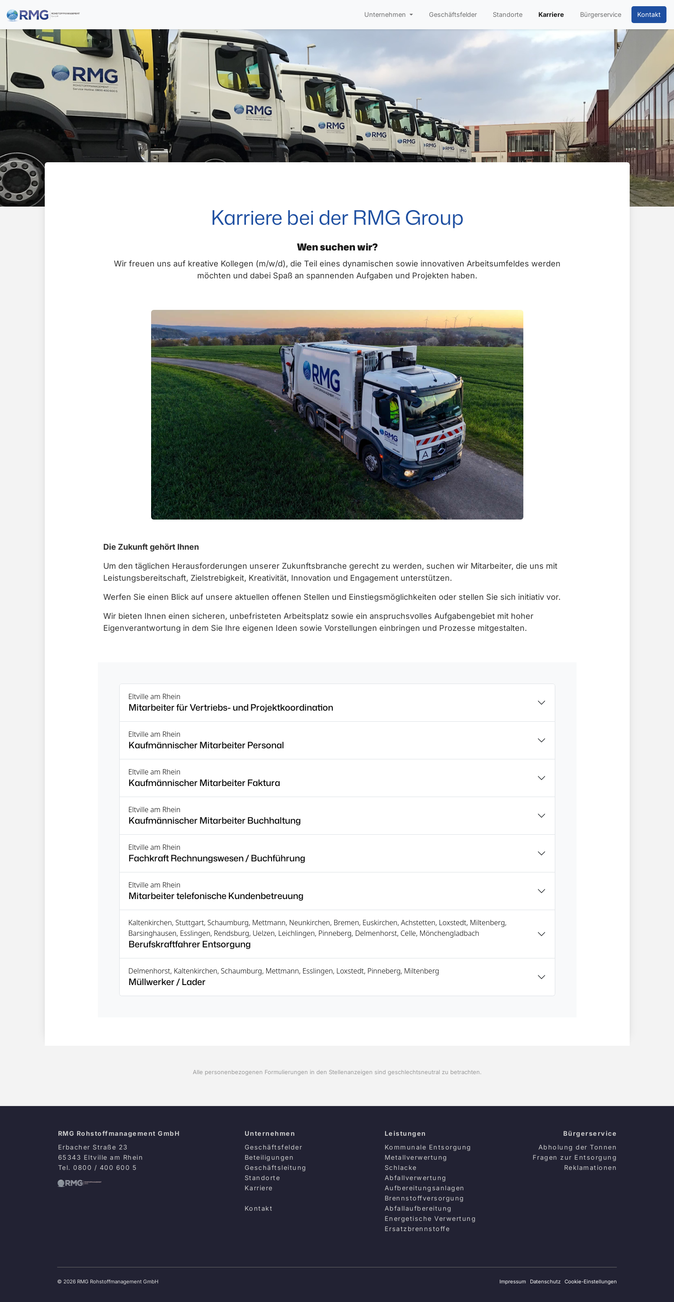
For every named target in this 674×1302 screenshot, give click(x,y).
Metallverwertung (416, 1157)
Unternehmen (386, 14)
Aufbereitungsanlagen (425, 1188)
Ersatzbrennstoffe (417, 1228)
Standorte (507, 14)
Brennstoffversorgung (424, 1198)
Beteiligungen (269, 1157)
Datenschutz (545, 1282)
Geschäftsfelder (453, 14)
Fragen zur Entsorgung (575, 1157)
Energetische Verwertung (430, 1218)
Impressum (512, 1282)
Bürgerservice (600, 14)
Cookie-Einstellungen (591, 1282)
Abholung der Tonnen (577, 1147)
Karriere (551, 14)
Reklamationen (590, 1167)
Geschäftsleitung (276, 1167)
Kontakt (649, 14)
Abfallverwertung (416, 1177)
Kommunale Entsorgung (428, 1147)
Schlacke (401, 1167)
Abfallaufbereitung (418, 1208)
